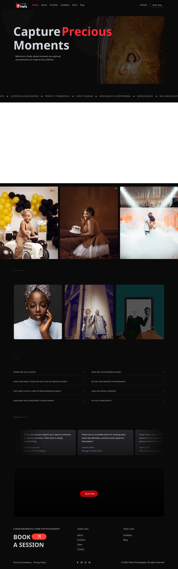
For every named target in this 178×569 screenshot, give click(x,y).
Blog (125, 540)
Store (79, 544)
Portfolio (54, 5)
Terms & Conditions (22, 562)
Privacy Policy (39, 562)
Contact (143, 5)
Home (35, 5)
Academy (65, 5)
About (44, 5)
